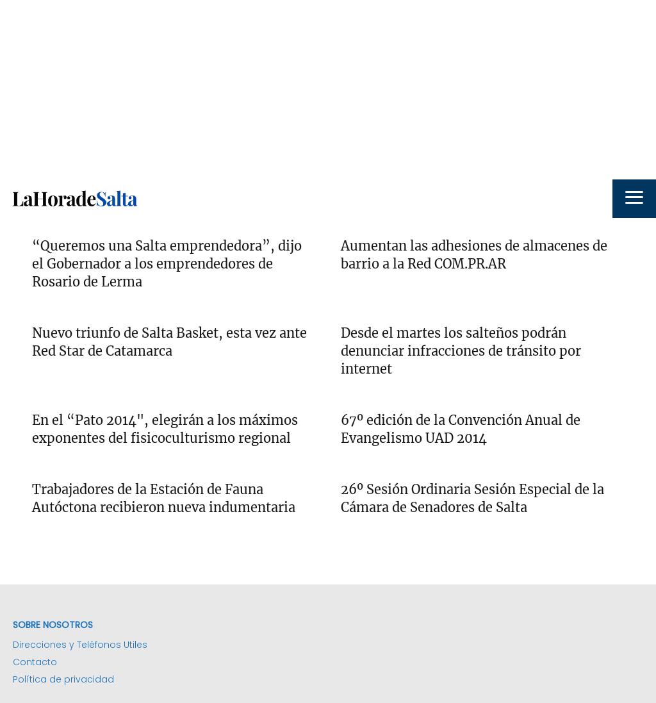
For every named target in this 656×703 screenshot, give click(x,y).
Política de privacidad (63, 679)
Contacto (35, 662)
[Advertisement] (328, 89)
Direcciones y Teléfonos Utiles (80, 644)
